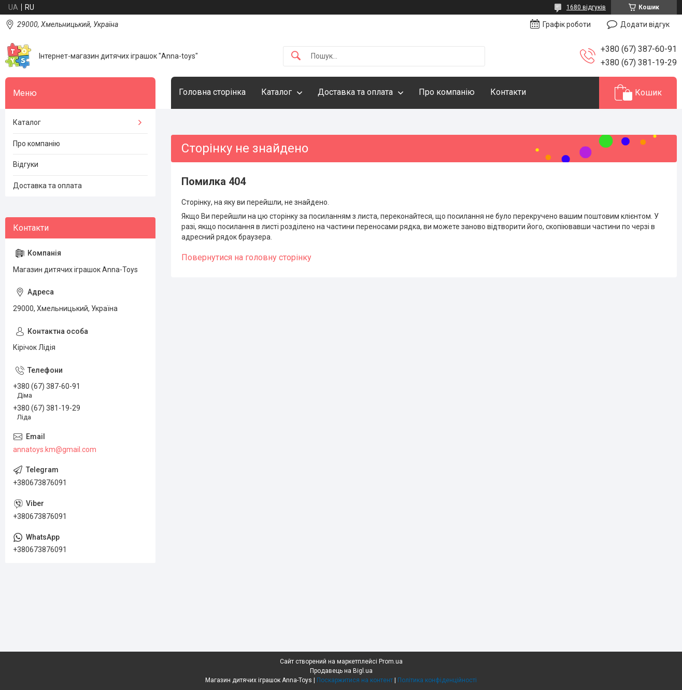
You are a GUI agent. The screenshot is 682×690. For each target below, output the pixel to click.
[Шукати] (296, 56)
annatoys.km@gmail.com (54, 449)
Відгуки (25, 164)
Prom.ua (391, 661)
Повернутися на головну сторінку (246, 257)
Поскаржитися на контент (355, 680)
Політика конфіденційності (437, 680)
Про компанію (447, 92)
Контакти (508, 92)
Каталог (276, 92)
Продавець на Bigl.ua (341, 670)
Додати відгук (645, 24)
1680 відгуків (586, 7)
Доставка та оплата (355, 92)
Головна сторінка (212, 92)
